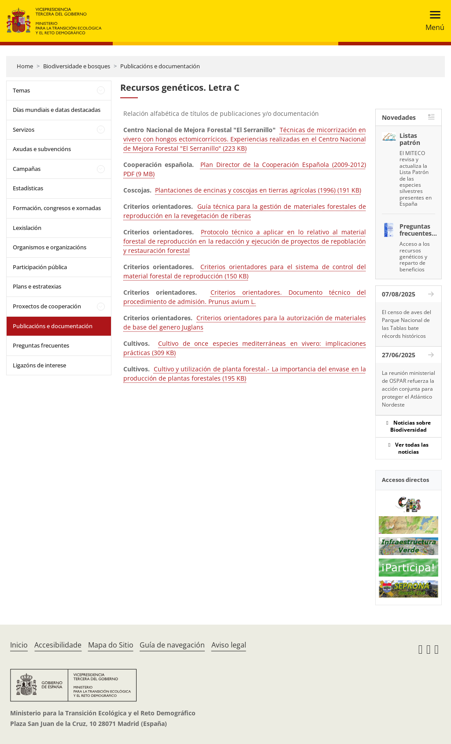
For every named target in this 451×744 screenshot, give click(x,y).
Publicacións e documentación (160, 66)
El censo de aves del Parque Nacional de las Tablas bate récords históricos (406, 324)
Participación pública (40, 267)
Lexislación (27, 228)
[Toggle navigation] (432, 21)
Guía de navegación (172, 645)
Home (25, 66)
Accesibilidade (57, 645)
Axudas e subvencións (42, 149)
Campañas (27, 169)
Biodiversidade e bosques (76, 66)
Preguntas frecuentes (41, 345)
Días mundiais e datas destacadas (56, 110)
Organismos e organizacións (49, 247)
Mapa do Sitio (110, 645)
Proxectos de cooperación (47, 306)
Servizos (23, 129)
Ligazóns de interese (39, 365)
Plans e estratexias (37, 286)
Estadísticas (28, 188)
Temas (21, 90)
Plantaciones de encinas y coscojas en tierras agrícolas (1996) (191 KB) (258, 190)
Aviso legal (228, 645)
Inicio (19, 645)
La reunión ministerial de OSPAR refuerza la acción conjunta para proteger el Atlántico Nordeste (408, 388)
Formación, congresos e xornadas (57, 208)
